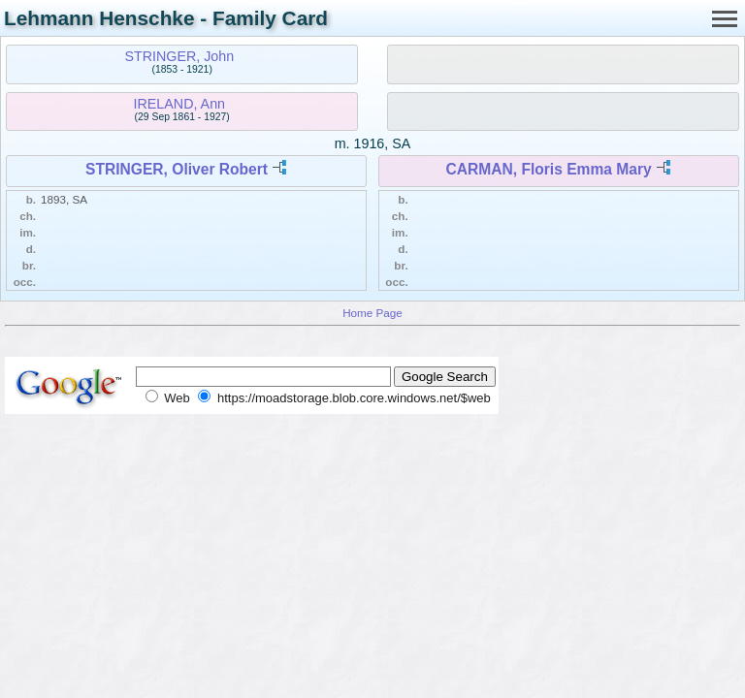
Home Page (372, 312)
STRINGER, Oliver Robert (176, 169)
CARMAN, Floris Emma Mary (548, 169)
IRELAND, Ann (180, 103)
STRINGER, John (179, 56)
